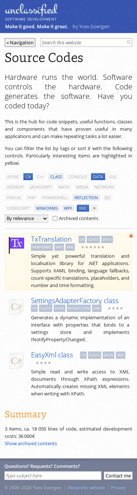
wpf (68, 208)
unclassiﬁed (31, 10)
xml (83, 208)
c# (28, 176)
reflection (86, 197)
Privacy (118, 487)
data (98, 176)
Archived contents (75, 218)
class (56, 176)
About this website (86, 487)
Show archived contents (31, 443)
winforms (47, 208)
